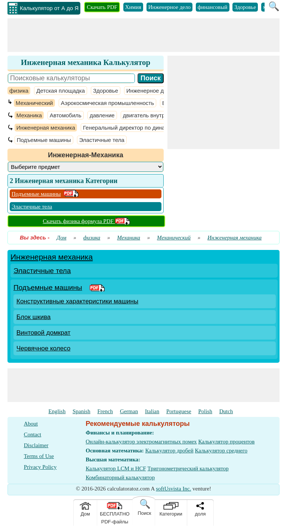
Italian (152, 411)
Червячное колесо (43, 348)
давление (102, 115)
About (31, 424)
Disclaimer (36, 445)
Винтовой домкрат (43, 332)
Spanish (81, 411)
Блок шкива (33, 317)
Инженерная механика (45, 127)
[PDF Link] (97, 287)
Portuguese (178, 411)
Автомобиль (65, 115)
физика (18, 90)
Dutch (226, 411)
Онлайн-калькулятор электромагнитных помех (141, 442)
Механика (29, 115)
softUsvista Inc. (173, 489)
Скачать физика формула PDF (86, 221)
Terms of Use (39, 456)
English (57, 411)
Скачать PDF (102, 7)
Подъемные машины (44, 140)
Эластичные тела (101, 140)
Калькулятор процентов (226, 442)
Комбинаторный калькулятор (120, 477)
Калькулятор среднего (221, 451)
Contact (32, 434)
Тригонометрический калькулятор (188, 468)
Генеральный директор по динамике (130, 127)
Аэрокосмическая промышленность (107, 103)
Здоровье (245, 7)
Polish (205, 411)
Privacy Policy (40, 467)
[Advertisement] (143, 35)
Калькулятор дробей (169, 451)
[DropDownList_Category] (85, 167)
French (105, 411)
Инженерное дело (169, 7)
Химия (133, 7)
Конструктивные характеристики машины (77, 301)
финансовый (213, 7)
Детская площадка (60, 90)
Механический (34, 103)
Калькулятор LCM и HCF (116, 468)
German (129, 411)
